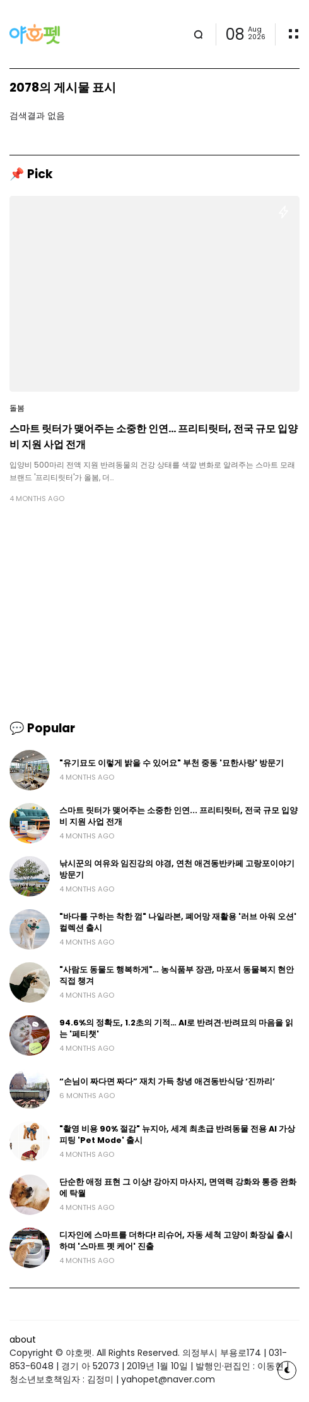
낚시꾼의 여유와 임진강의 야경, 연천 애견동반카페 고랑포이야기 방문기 (176, 869)
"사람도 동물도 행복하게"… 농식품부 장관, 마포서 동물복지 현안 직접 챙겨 (176, 975)
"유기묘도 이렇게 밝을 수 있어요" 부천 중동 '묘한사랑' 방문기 (171, 763)
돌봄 (17, 408)
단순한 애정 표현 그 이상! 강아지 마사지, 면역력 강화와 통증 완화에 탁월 (177, 1187)
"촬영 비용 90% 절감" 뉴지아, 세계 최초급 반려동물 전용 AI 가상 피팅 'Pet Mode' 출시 (177, 1134)
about (22, 1339)
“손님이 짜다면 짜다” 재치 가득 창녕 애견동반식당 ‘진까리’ (167, 1081)
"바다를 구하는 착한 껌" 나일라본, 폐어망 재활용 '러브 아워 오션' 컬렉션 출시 (177, 922)
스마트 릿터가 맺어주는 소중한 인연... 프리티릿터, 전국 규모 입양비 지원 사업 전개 (153, 436)
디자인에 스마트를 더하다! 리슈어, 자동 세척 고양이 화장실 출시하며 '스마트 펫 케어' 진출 (176, 1241)
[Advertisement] (154, 611)
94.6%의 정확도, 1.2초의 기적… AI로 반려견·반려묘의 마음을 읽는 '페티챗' (176, 1028)
